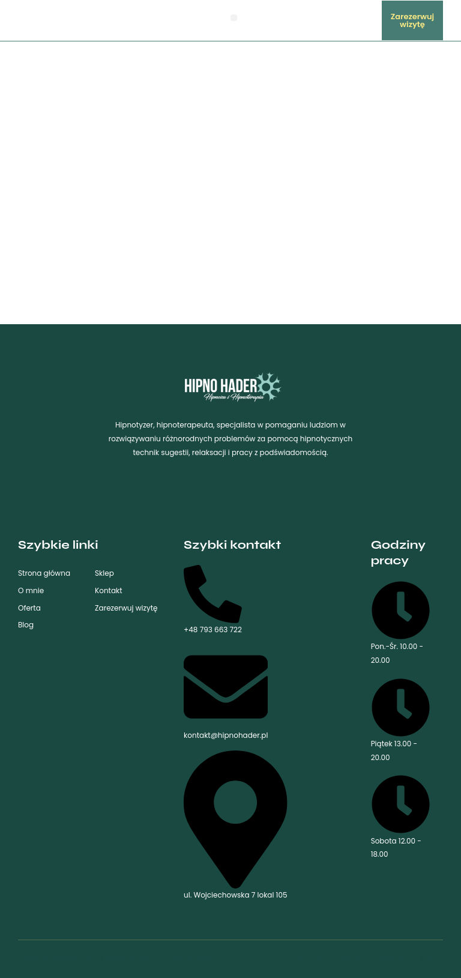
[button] (233, 17)
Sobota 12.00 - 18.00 (400, 816)
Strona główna (44, 573)
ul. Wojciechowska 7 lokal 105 (235, 825)
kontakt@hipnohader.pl (226, 692)
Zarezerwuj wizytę (126, 608)
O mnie (31, 590)
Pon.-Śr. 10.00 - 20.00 (400, 623)
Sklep (104, 573)
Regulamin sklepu (411, 958)
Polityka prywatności (330, 958)
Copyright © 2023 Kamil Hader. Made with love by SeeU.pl (120, 958)
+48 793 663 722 (213, 600)
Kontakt (108, 590)
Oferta (29, 608)
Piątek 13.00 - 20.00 (400, 720)
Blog (26, 625)
